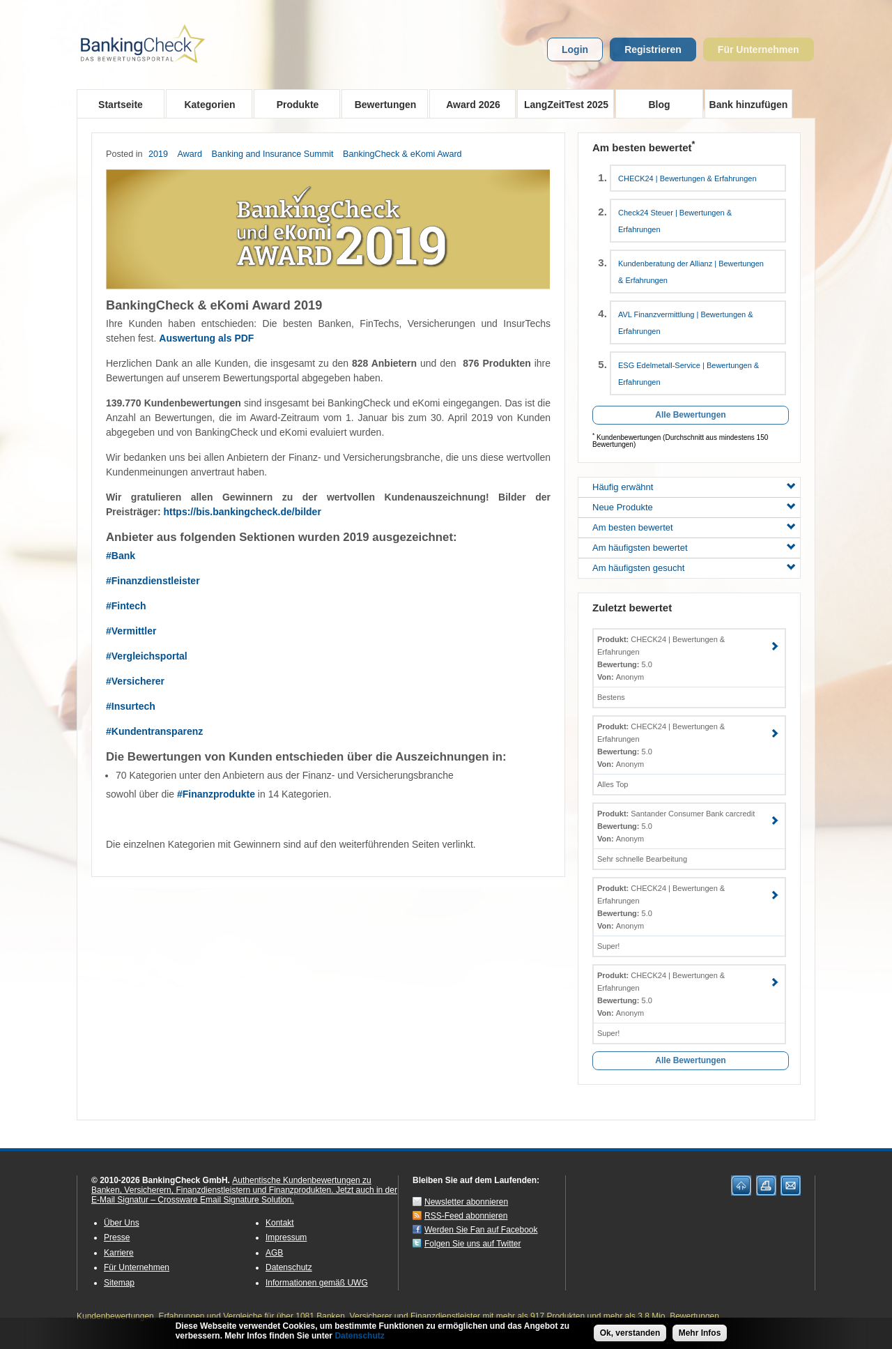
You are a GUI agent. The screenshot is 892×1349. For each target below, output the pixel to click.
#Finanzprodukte (216, 794)
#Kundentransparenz (154, 731)
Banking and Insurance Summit (273, 154)
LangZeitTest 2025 (562, 104)
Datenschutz (289, 1267)
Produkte (293, 104)
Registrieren (653, 49)
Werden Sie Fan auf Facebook (481, 1230)
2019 (158, 154)
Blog (659, 104)
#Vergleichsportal (146, 656)
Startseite (120, 104)
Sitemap (119, 1283)
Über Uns (121, 1223)
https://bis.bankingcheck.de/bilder (242, 511)
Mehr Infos (700, 1335)
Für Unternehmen (758, 49)
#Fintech (126, 605)
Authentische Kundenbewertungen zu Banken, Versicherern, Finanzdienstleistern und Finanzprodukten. (231, 1185)
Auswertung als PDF (206, 338)
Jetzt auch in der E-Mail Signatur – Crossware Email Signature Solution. (244, 1195)
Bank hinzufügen (748, 104)
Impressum (286, 1237)
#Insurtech (130, 706)
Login (575, 49)
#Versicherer (135, 681)
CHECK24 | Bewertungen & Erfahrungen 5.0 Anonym (661, 658)
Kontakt (280, 1223)
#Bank (120, 555)
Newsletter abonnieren (466, 1202)
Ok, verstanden (630, 1335)
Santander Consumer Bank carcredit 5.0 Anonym (676, 826)
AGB (274, 1253)
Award (190, 154)
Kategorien (205, 104)
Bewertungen (380, 104)
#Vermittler (131, 631)
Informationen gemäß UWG (317, 1283)
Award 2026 (468, 104)
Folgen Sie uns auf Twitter (472, 1244)
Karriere (119, 1253)
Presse (117, 1237)
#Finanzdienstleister (153, 580)
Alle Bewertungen (690, 415)
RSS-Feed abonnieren (465, 1216)
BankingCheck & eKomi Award (402, 154)
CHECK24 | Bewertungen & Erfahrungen (687, 178)
